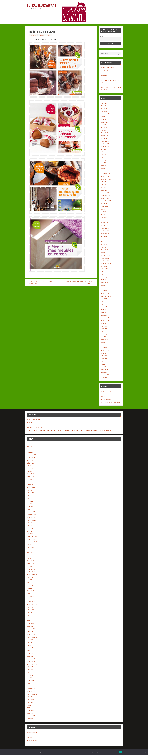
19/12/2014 (33, 35)
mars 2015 (104, 367)
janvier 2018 (104, 285)
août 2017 (104, 299)
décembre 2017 (105, 288)
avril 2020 (104, 214)
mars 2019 (104, 247)
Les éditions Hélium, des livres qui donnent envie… (79, 282)
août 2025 (104, 103)
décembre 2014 (105, 375)
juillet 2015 (104, 358)
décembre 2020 (105, 193)
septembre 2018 (106, 263)
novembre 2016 (105, 318)
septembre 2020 (106, 201)
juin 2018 (103, 272)
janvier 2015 (104, 372)
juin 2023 (103, 125)
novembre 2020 (105, 195)
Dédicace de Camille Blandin (110, 78)
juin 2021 (103, 184)
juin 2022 (103, 155)
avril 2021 (104, 187)
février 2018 (104, 282)
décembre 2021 (105, 171)
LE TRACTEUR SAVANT (107, 67)
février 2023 (104, 133)
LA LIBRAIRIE (104, 70)
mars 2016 (104, 337)
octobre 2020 (105, 198)
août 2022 (104, 149)
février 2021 (104, 190)
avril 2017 (104, 307)
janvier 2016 (104, 342)
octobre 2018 (105, 261)
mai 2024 (103, 106)
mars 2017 (104, 310)
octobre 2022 (105, 144)
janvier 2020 (104, 223)
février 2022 (104, 165)
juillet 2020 (104, 206)
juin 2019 (103, 239)
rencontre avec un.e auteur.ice (110, 402)
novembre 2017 (105, 291)
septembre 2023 (106, 119)
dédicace (103, 394)
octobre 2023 (105, 117)
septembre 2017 (106, 296)
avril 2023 (104, 127)
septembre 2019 (106, 233)
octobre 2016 (105, 320)
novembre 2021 (105, 174)
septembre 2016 (106, 323)
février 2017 (104, 312)
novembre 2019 (105, 228)
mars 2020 (104, 217)
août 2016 (104, 326)
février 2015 (104, 369)
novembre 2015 (105, 348)
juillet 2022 (104, 152)
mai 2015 (103, 364)
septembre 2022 (106, 146)
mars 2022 (104, 163)
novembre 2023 (105, 114)
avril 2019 (104, 244)
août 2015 (104, 356)
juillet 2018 (104, 269)
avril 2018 (104, 277)
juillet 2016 (104, 329)
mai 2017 (103, 304)
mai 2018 (103, 274)
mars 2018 (104, 280)
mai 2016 (103, 331)
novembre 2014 (105, 378)
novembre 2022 (105, 141)
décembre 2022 (105, 138)
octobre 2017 (105, 293)
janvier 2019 (104, 252)
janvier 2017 (104, 315)
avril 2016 (104, 334)
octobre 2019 (105, 231)
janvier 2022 (104, 168)
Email (102, 36)
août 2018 (104, 266)
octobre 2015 (105, 350)
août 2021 (104, 182)
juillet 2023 (104, 122)
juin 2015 (103, 361)
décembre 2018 (105, 255)
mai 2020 (103, 212)
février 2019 (104, 250)
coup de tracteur (106, 391)
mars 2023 (104, 130)
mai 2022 (103, 157)
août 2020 (104, 204)
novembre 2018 (105, 258)
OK (120, 752)
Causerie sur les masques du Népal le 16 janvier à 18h (42, 282)
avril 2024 (104, 108)
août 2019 (104, 236)
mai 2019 (103, 242)
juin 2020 (103, 209)
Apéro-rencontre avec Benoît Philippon (39, 425)
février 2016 (104, 339)
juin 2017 (103, 301)
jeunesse (103, 397)
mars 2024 (104, 111)
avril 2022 (104, 160)
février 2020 (104, 220)
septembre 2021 (106, 179)
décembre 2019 (105, 225)
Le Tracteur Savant (41, 5)
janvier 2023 (104, 136)
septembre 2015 (106, 353)
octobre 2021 (105, 176)
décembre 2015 (105, 345)
